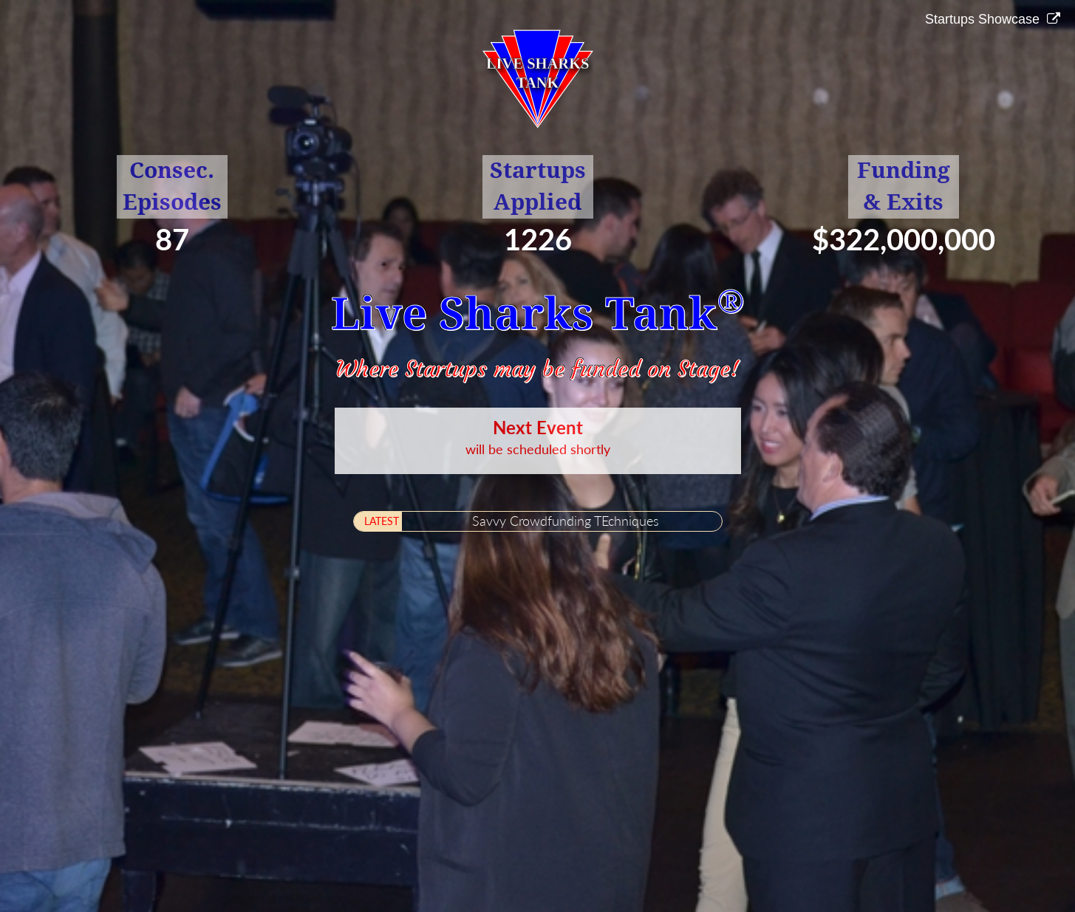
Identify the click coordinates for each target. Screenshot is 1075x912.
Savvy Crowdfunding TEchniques (565, 520)
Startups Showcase (984, 19)
